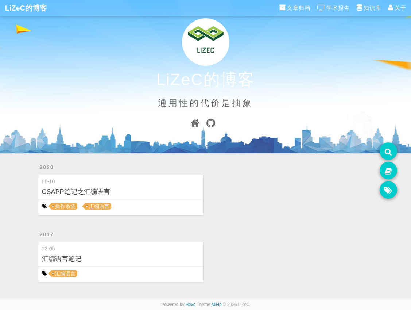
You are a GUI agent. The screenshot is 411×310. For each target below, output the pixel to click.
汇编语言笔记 (61, 259)
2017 (47, 234)
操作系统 (65, 206)
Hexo (191, 304)
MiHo (217, 304)
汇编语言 (99, 206)
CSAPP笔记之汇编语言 (76, 191)
